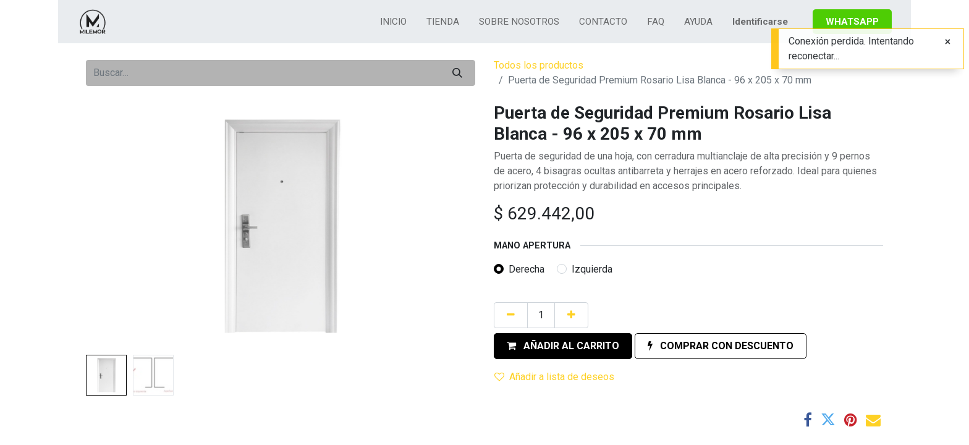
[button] (563, 346)
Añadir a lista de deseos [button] (554, 377)
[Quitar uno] (511, 315)
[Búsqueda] (457, 73)
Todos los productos (538, 65)
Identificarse (760, 21)
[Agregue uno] (571, 315)
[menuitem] (393, 22)
